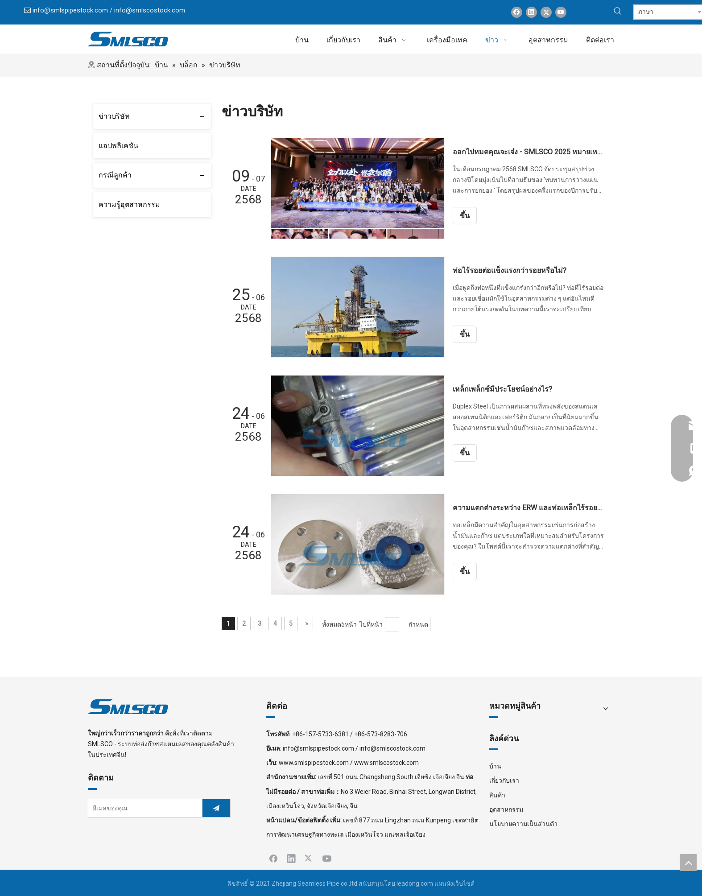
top (688, 862)
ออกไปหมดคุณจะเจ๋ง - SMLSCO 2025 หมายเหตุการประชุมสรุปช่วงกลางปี (528, 152)
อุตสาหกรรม (506, 809)
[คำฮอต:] (617, 11)
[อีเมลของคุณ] (143, 808)
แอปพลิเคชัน (118, 145)
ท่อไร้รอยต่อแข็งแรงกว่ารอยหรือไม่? (509, 270)
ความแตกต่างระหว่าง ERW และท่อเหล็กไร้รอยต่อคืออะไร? (528, 508)
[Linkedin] (531, 12)
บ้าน (495, 766)
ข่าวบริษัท (114, 116)
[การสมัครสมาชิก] (216, 808)
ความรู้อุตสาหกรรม (129, 204)
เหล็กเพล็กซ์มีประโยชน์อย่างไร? (502, 389)
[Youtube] (560, 12)
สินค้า (497, 795)
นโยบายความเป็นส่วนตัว (523, 823)
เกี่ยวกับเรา (504, 780)
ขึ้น (465, 215)
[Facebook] (516, 12)
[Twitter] (546, 12)
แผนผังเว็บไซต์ (454, 883)
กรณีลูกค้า (115, 175)
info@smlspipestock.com (70, 10)
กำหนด (418, 624)
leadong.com (414, 883)
